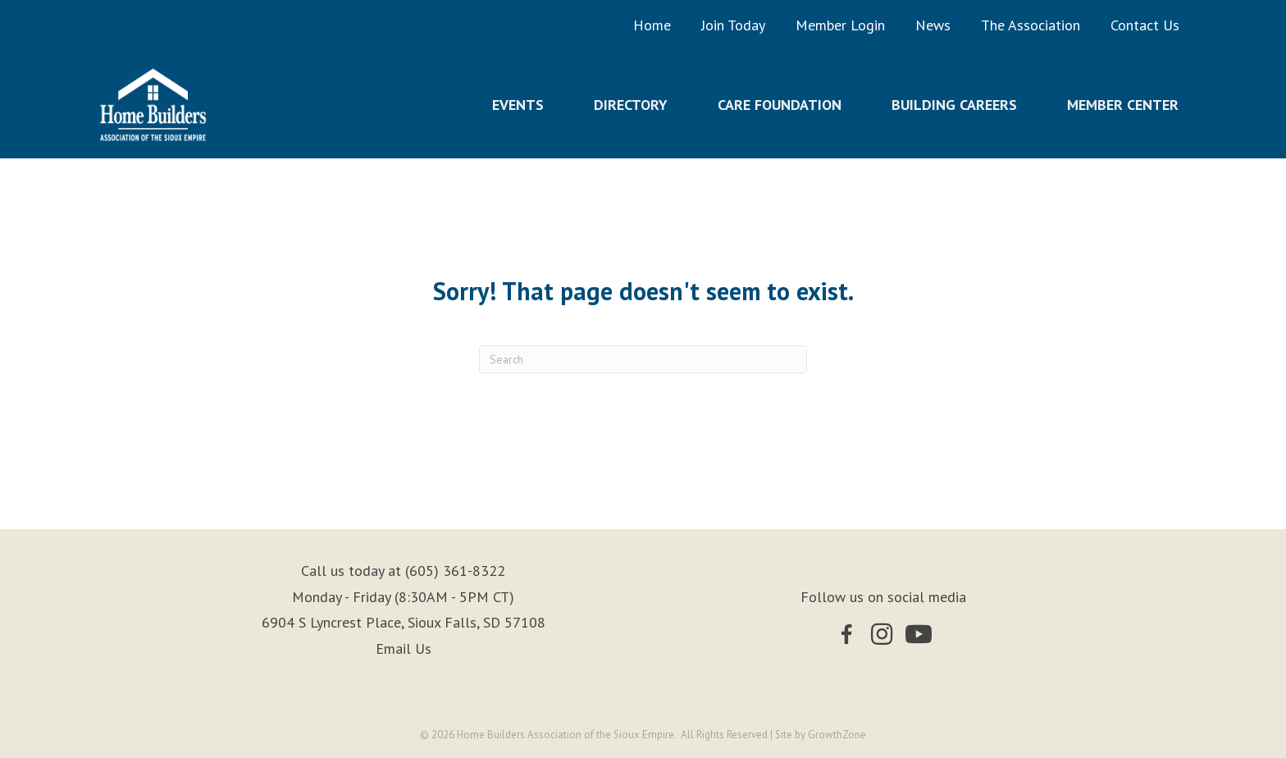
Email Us (403, 648)
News (933, 25)
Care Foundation (779, 104)
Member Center (1123, 104)
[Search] (643, 359)
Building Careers (954, 104)
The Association (1030, 25)
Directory (631, 104)
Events (518, 104)
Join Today (733, 25)
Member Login (840, 25)
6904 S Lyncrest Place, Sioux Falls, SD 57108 (403, 622)
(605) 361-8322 (455, 570)
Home (652, 25)
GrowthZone (837, 735)
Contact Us (1144, 25)
